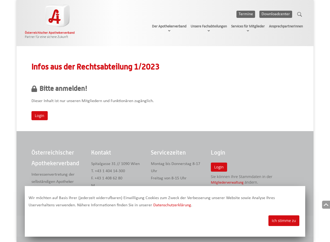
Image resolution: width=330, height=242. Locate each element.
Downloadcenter (275, 14)
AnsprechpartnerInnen (286, 27)
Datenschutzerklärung (172, 205)
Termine (246, 14)
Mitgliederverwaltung (227, 183)
